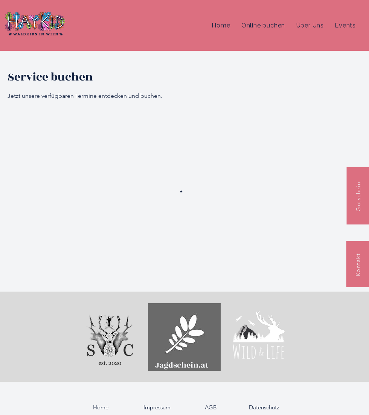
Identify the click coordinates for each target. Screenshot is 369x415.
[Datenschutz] (264, 407)
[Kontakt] (357, 264)
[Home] (100, 407)
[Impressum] (157, 407)
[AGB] (210, 407)
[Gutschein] (357, 195)
